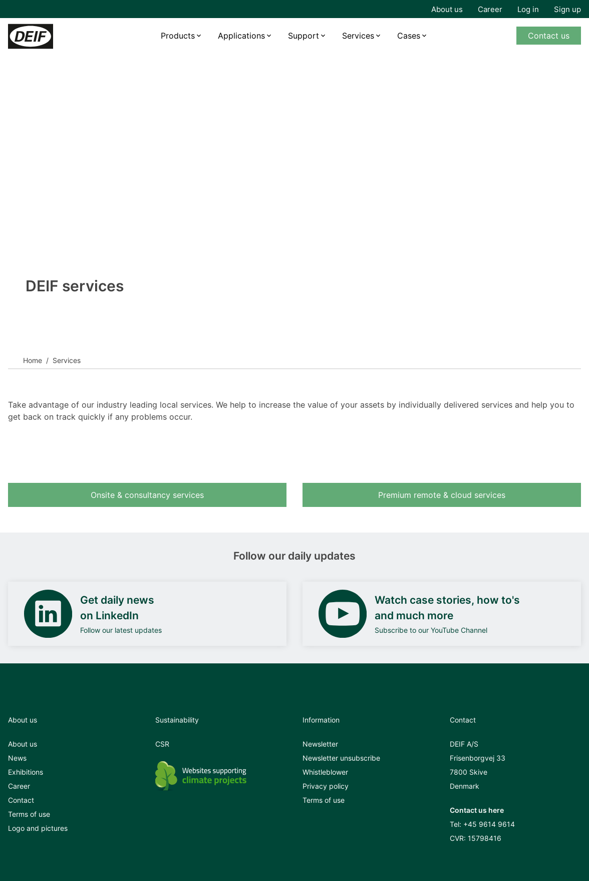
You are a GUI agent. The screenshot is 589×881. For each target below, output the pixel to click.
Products (178, 36)
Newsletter (320, 744)
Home (32, 360)
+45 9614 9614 (489, 824)
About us (447, 9)
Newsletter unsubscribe (341, 758)
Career (490, 9)
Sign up (567, 9)
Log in (528, 9)
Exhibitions (25, 772)
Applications (241, 36)
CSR (162, 744)
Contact (21, 800)
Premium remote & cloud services (441, 495)
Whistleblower (325, 772)
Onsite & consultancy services (147, 495)
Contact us (548, 36)
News (17, 758)
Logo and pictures (38, 828)
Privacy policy (326, 786)
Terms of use (29, 814)
